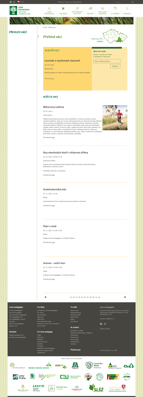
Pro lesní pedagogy (44, 332)
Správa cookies (105, 329)
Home (45, 27)
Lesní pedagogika (16, 307)
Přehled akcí (18, 32)
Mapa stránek (77, 2)
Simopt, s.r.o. (109, 350)
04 (79, 297)
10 (96, 297)
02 (74, 297)
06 (85, 297)
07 (88, 297)
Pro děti (74, 307)
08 (90, 297)
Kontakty (12, 332)
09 (93, 297)
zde (53, 78)
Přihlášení (61, 2)
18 (99, 297)
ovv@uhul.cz (109, 319)
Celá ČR (100, 41)
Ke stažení (75, 327)
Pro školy (40, 307)
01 (71, 297)
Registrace (68, 2)
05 (82, 297)
